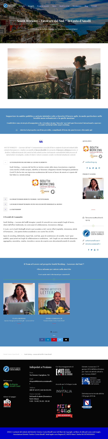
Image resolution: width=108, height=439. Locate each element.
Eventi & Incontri (43, 6)
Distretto (22, 6)
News (54, 6)
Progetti (31, 6)
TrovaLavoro (77, 6)
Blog (86, 6)
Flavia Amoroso (93, 203)
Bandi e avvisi (64, 6)
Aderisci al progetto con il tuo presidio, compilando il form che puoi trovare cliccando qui (54, 130)
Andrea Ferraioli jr (54, 318)
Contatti (94, 6)
